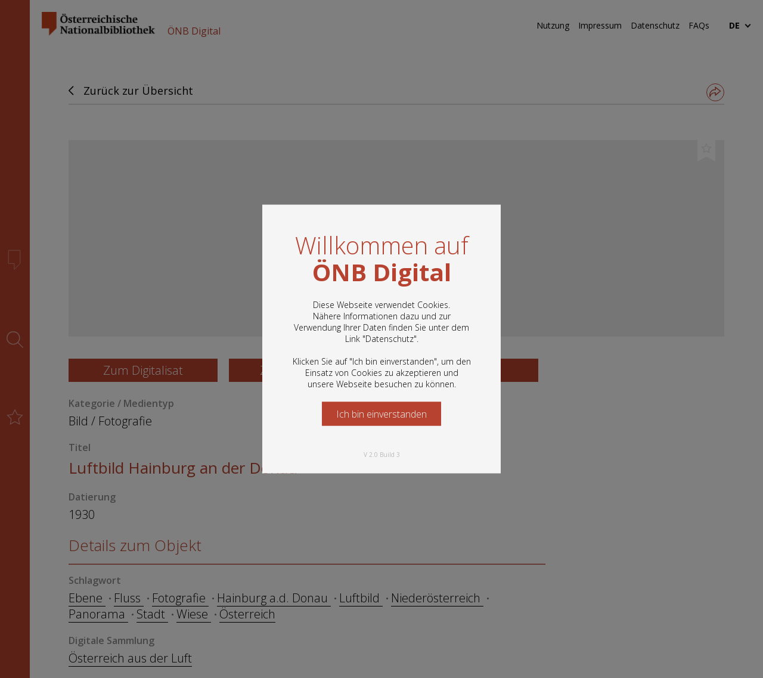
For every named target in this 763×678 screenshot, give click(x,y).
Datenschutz (389, 338)
